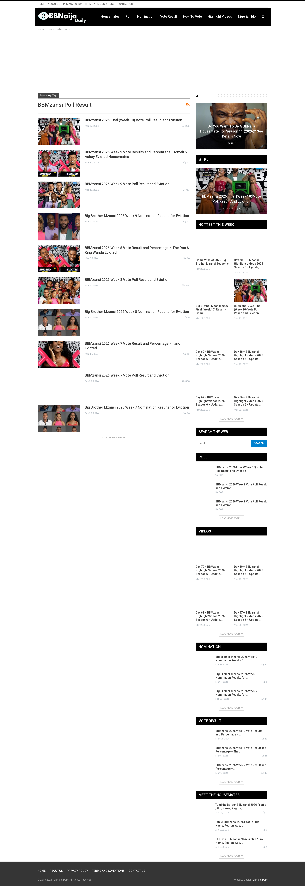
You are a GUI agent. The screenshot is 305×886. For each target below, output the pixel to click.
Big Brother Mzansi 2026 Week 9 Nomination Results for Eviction (137, 216)
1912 (232, 143)
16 (186, 258)
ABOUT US (54, 3)
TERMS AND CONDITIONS (100, 3)
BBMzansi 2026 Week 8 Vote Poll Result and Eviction (127, 279)
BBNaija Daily (260, 879)
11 (186, 162)
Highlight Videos (220, 16)
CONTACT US (125, 3)
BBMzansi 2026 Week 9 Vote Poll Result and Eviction (127, 184)
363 (186, 189)
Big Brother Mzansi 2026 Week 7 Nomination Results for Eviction (137, 407)
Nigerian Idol (247, 16)
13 (186, 353)
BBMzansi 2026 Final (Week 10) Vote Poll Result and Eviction (133, 120)
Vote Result (168, 16)
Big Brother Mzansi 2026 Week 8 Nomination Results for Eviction (137, 311)
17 (186, 221)
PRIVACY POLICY (72, 3)
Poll (128, 16)
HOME (41, 3)
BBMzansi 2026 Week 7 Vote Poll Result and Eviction (127, 375)
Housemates (110, 16)
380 (186, 381)
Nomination (145, 16)
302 (186, 125)
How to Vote (192, 16)
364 (186, 285)
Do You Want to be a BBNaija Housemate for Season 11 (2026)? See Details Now (231, 131)
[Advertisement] (153, 62)
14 (186, 413)
